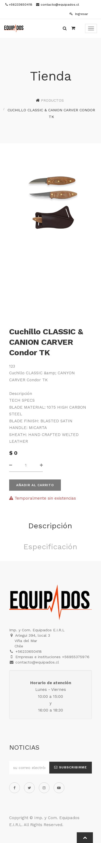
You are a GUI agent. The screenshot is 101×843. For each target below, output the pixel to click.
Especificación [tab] (50, 546)
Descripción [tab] (50, 525)
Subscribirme (70, 767)
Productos (52, 100)
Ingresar (78, 14)
